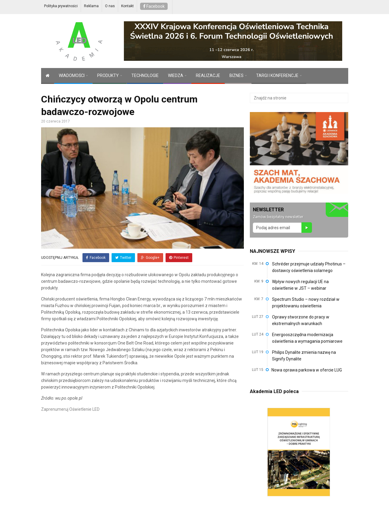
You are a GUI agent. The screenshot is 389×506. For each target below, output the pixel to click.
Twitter (123, 258)
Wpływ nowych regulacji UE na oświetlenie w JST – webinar (300, 285)
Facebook (154, 6)
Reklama (91, 6)
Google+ (150, 258)
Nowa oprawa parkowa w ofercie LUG (306, 370)
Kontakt (127, 6)
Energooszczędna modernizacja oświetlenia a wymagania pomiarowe (307, 338)
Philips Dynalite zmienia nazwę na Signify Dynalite (304, 355)
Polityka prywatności (61, 6)
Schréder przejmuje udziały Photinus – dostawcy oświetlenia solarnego (309, 267)
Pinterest (179, 258)
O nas (110, 6)
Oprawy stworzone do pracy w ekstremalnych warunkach (300, 320)
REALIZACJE (208, 75)
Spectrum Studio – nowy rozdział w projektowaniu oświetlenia (306, 302)
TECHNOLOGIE (145, 75)
